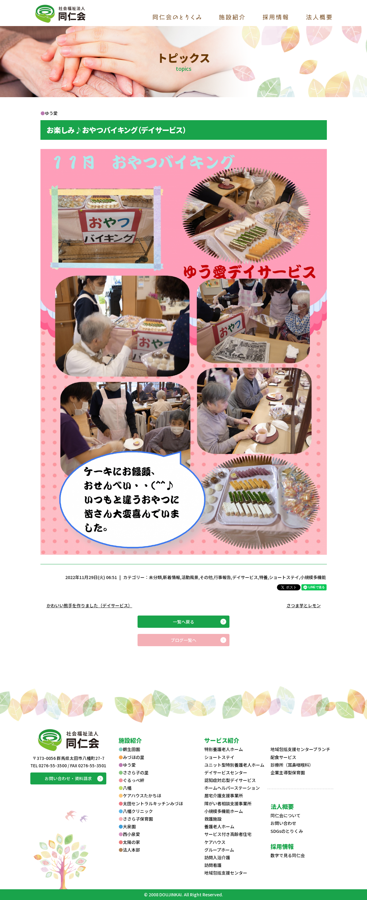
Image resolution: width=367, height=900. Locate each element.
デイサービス (245, 577)
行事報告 (222, 577)
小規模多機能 (313, 577)
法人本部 (129, 850)
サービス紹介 (221, 740)
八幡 (125, 788)
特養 (263, 577)
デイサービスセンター (225, 772)
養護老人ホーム (219, 826)
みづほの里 (131, 757)
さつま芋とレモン (303, 605)
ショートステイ (284, 577)
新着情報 (171, 577)
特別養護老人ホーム (223, 749)
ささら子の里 (134, 772)
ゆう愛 (127, 765)
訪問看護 (212, 865)
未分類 (155, 577)
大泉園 (127, 826)
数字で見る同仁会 (288, 855)
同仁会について (286, 815)
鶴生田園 (129, 749)
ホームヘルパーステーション (232, 788)
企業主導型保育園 (288, 772)
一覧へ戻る (183, 622)
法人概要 (282, 806)
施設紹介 (130, 740)
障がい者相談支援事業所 (228, 803)
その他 (206, 577)
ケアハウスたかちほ (140, 795)
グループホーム (219, 850)
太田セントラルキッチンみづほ (151, 803)
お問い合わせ (283, 823)
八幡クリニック (136, 811)
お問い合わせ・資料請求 (68, 778)
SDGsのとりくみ (287, 831)
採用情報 (282, 846)
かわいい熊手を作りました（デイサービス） (89, 605)
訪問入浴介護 (217, 857)
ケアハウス (214, 842)
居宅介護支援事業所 (223, 795)
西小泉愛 (129, 834)
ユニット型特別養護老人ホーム (234, 765)
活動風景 (190, 577)
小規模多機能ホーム (223, 811)
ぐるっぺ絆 (131, 780)
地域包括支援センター (225, 873)
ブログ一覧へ (183, 640)
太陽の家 (129, 842)
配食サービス (283, 757)
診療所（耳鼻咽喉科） (292, 765)
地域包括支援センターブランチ (300, 749)
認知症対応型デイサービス (230, 780)
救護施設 (212, 819)
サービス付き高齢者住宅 (228, 834)
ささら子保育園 (136, 819)
